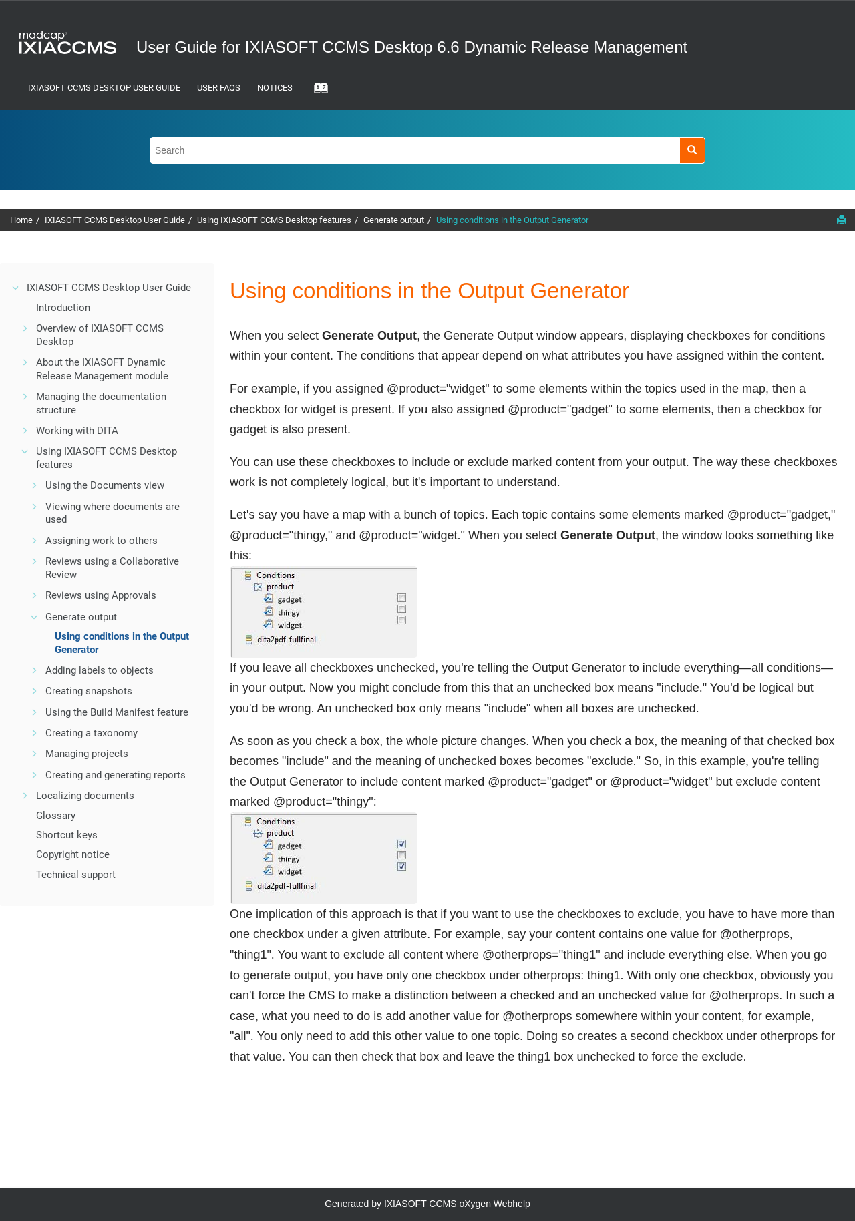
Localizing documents (85, 796)
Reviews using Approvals (100, 595)
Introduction (63, 308)
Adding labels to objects (99, 670)
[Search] (692, 150)
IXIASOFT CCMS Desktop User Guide (104, 88)
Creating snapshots (88, 691)
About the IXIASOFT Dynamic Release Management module (102, 369)
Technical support (76, 875)
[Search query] (427, 150)
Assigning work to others (101, 541)
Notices (275, 88)
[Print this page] (841, 219)
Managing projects (86, 754)
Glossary (55, 816)
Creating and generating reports (115, 775)
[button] (16, 287)
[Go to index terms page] (316, 92)
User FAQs (218, 88)
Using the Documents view (104, 485)
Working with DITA (77, 431)
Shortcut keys (67, 835)
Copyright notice (73, 854)
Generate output (393, 220)
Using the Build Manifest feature (116, 712)
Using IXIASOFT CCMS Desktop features (274, 220)
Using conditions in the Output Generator (512, 220)
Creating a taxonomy (91, 733)
